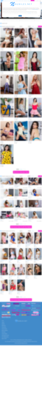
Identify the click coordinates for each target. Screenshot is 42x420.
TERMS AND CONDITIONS (35, 9)
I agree (20, 15)
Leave (38, 15)
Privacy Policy (29, 12)
